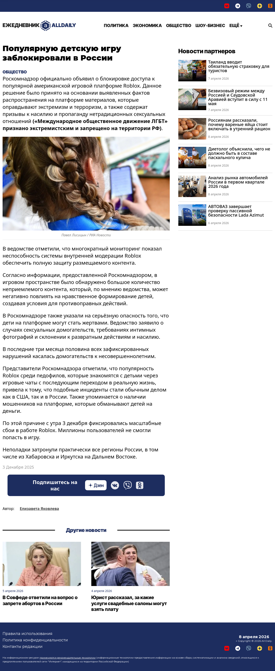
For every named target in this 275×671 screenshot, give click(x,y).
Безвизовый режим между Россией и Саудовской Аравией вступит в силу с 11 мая (238, 97)
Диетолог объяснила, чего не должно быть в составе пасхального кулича (239, 153)
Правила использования (27, 633)
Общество (178, 25)
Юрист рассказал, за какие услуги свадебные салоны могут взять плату (129, 603)
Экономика (147, 25)
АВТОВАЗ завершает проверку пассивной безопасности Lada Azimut (236, 210)
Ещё (235, 25)
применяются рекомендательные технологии (68, 657)
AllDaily (39, 25)
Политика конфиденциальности (35, 640)
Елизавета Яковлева (39, 508)
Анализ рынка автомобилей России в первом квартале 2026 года (238, 182)
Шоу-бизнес (210, 25)
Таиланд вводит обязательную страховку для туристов (238, 66)
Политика (116, 25)
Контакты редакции (23, 646)
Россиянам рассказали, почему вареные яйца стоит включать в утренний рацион (239, 124)
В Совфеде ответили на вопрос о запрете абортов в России (40, 600)
